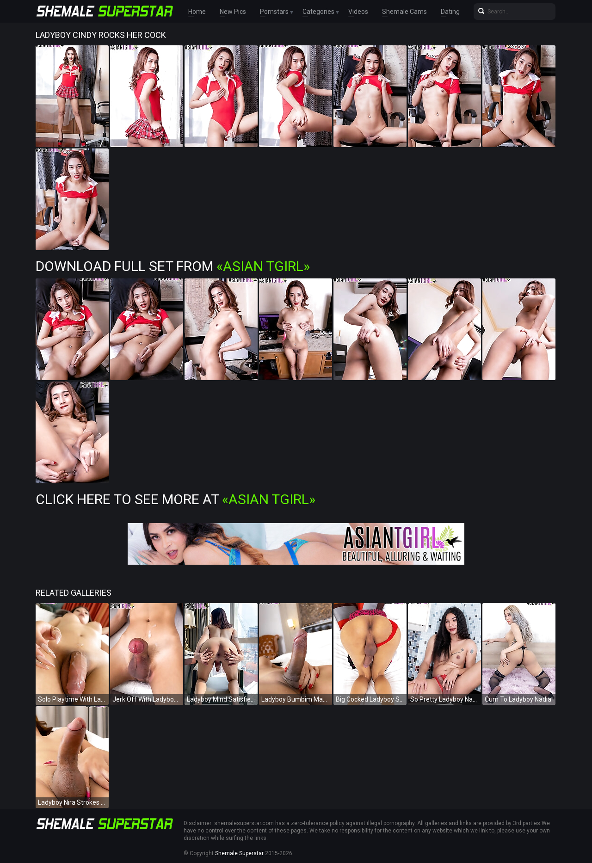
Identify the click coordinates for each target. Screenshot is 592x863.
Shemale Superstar (239, 853)
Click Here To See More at (175, 499)
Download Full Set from (173, 266)
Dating (450, 11)
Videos (358, 11)
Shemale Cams (404, 11)
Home (197, 11)
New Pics (233, 11)
